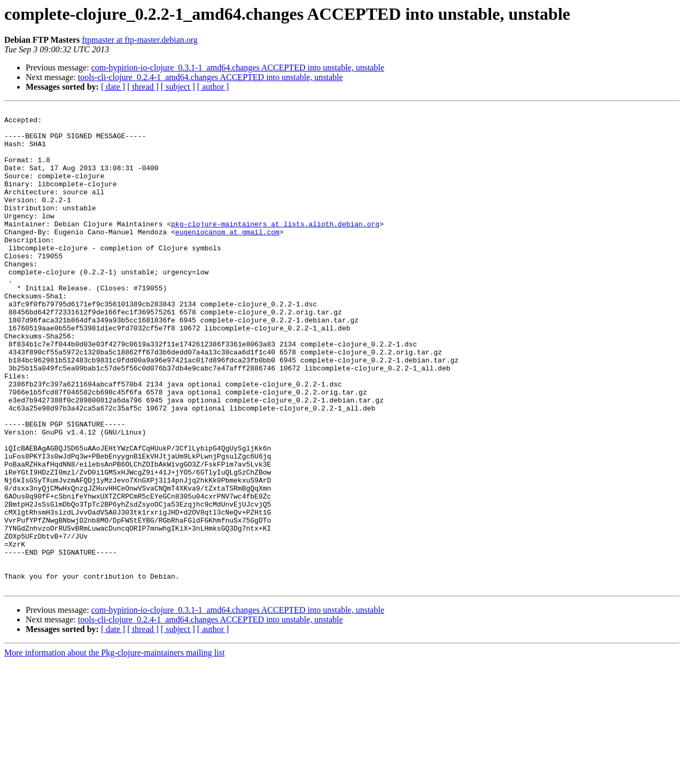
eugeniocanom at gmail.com (227, 257)
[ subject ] (178, 86)
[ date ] (113, 86)
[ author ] (213, 86)
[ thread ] (143, 86)
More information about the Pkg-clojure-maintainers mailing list (114, 748)
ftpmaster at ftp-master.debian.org (140, 39)
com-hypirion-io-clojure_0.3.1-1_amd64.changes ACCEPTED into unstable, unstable (237, 67)
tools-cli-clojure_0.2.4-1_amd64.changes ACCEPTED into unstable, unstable (210, 77)
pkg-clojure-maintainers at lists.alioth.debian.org (275, 247)
